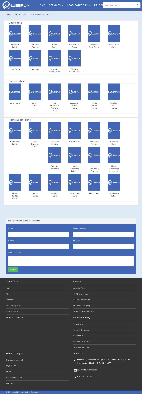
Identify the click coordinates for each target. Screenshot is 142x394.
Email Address (80, 228)
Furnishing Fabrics (94, 142)
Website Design (80, 288)
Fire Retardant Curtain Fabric (54, 107)
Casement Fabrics (54, 142)
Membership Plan (13, 305)
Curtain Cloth (35, 104)
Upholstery (94, 193)
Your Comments (16, 252)
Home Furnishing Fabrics (74, 169)
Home (41, 5)
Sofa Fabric (35, 69)
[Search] (121, 5)
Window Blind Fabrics (114, 105)
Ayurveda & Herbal (81, 341)
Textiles (17, 14)
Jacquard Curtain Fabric (74, 105)
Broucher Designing (81, 305)
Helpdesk (100, 5)
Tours (8, 371)
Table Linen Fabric (74, 194)
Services (56, 5)
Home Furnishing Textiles (94, 169)
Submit (13, 269)
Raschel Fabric (54, 194)
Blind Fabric (15, 103)
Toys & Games (12, 366)
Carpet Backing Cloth (34, 144)
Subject (77, 240)
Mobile (11, 240)
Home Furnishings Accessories (114, 169)
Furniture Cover (114, 142)
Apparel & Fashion (81, 330)
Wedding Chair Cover (74, 70)
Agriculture (78, 324)
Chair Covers (54, 45)
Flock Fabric (74, 141)
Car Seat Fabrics (35, 45)
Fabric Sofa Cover (74, 45)
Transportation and (14, 360)
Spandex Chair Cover (54, 70)
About (8, 294)
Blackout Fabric (15, 45)
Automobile (78, 335)
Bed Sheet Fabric (15, 142)
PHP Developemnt (81, 294)
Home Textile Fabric (15, 196)
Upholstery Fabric (114, 194)
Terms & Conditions (14, 317)
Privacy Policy (12, 311)
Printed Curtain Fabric (94, 105)
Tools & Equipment (14, 377)
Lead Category (78, 5)
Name (11, 228)
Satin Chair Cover (114, 45)
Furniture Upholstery (54, 167)
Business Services (81, 347)
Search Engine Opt (81, 299)
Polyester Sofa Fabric (94, 45)
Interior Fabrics (35, 194)
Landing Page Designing (83, 311)
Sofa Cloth (15, 69)
